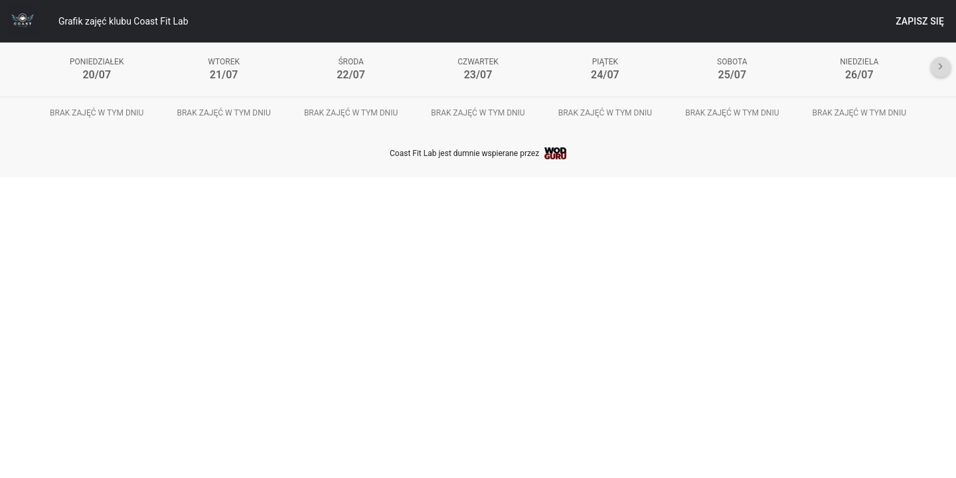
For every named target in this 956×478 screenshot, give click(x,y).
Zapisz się (920, 21)
